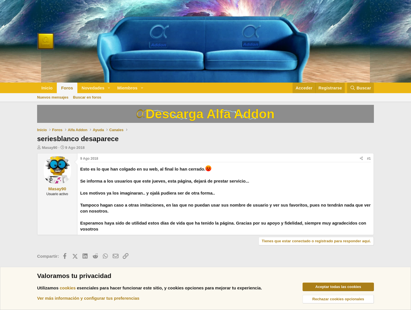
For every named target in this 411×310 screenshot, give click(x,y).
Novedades (93, 87)
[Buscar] (360, 88)
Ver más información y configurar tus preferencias (88, 298)
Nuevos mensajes (52, 97)
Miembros (127, 87)
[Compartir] (361, 158)
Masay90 (49, 147)
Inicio (47, 87)
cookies (68, 287)
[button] (109, 88)
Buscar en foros (87, 97)
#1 (369, 159)
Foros (67, 87)
